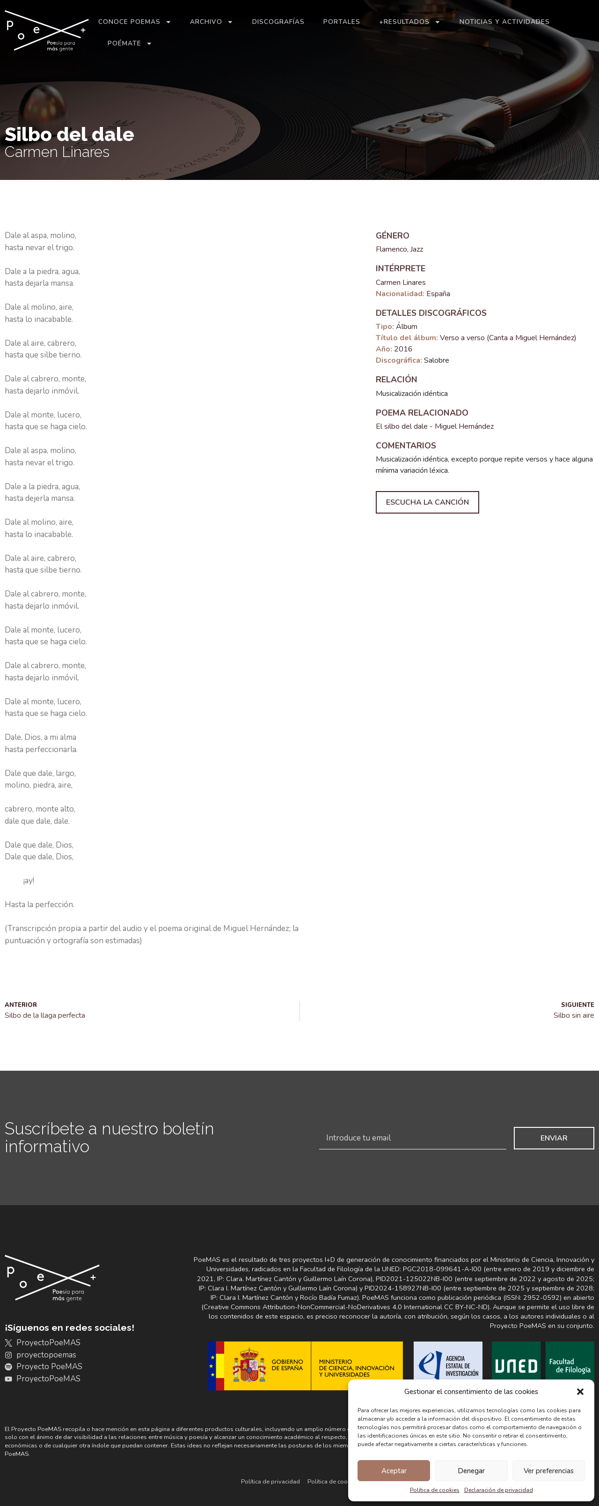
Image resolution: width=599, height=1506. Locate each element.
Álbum (406, 326)
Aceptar (394, 1471)
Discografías (278, 21)
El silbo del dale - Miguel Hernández (435, 426)
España (438, 294)
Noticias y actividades (505, 21)
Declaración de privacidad (498, 1490)
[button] (580, 1391)
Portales (341, 21)
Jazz (416, 249)
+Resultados (410, 22)
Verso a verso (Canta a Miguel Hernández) (508, 338)
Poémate (130, 44)
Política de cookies (435, 1490)
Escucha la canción (427, 502)
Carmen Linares (401, 282)
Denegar (471, 1471)
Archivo (212, 22)
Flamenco (391, 249)
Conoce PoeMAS (135, 22)
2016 (403, 349)
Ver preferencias (549, 1471)
